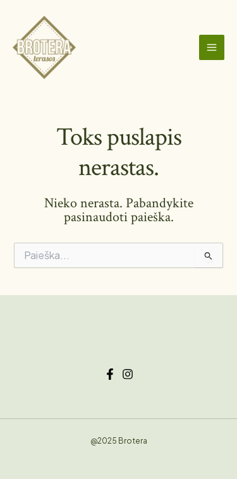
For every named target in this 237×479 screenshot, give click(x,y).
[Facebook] (110, 374)
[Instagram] (127, 374)
